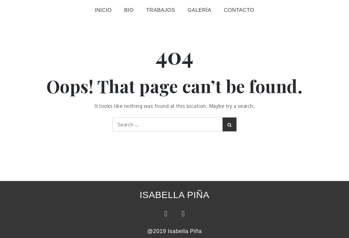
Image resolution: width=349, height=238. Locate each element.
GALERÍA (199, 10)
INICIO (103, 10)
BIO (129, 10)
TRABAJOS (160, 10)
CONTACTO (239, 10)
